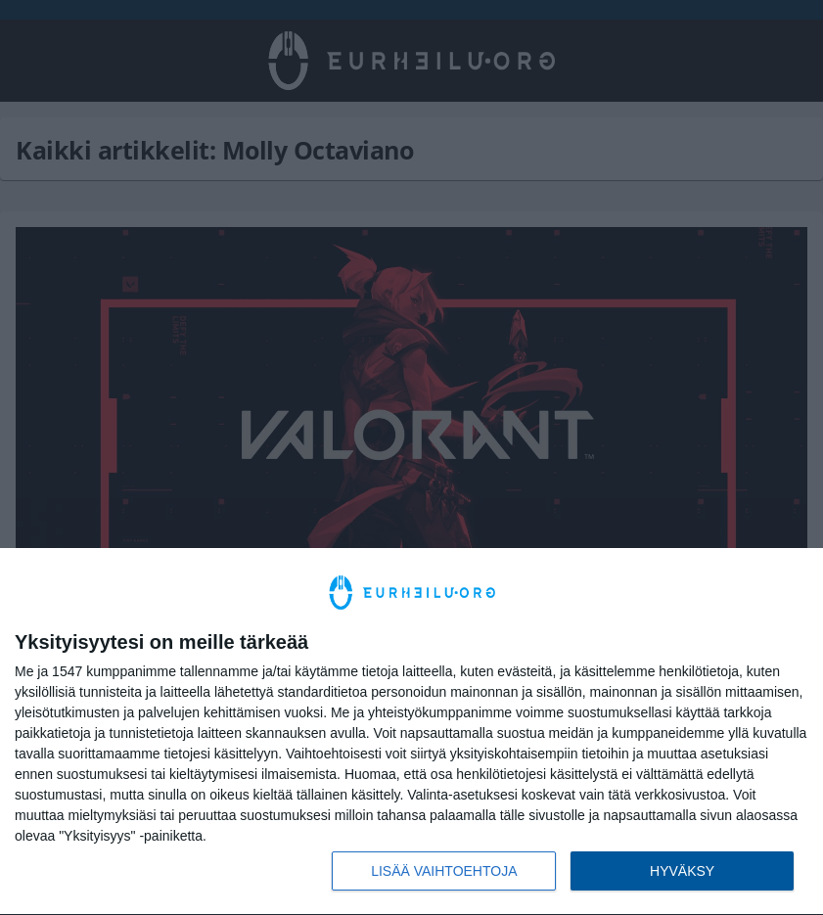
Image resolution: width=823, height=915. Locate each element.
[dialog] (411, 732)
